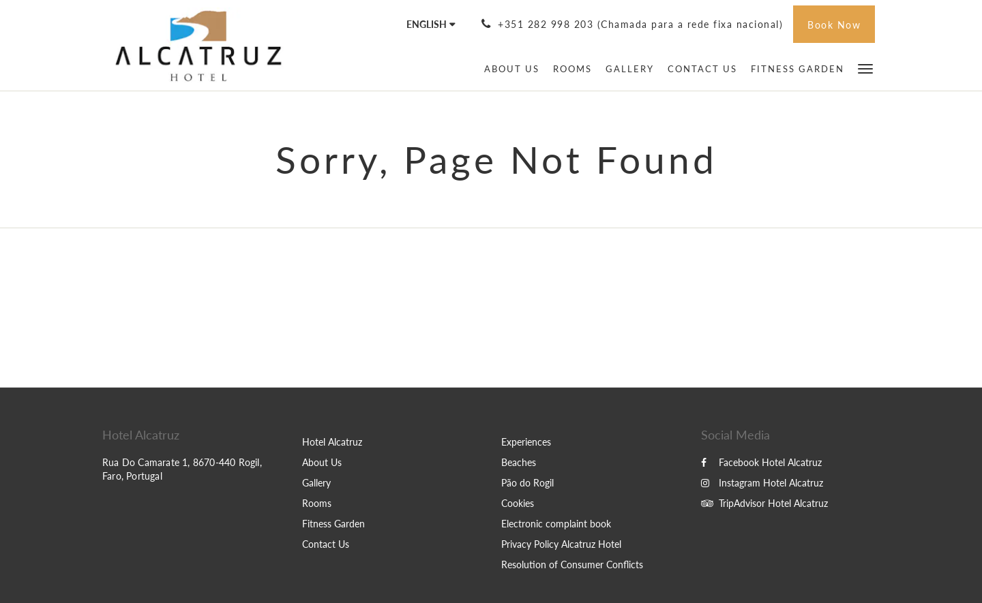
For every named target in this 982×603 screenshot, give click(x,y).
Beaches (518, 462)
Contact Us (325, 544)
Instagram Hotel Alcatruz (762, 483)
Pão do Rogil (527, 483)
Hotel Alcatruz (332, 442)
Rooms (316, 503)
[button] (865, 68)
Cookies (517, 503)
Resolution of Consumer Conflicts (572, 564)
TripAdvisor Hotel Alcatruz (764, 503)
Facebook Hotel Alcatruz (761, 462)
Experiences (526, 442)
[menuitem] (511, 69)
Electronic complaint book (556, 523)
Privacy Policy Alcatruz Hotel (561, 544)
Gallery (316, 483)
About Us (322, 462)
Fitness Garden (333, 523)
